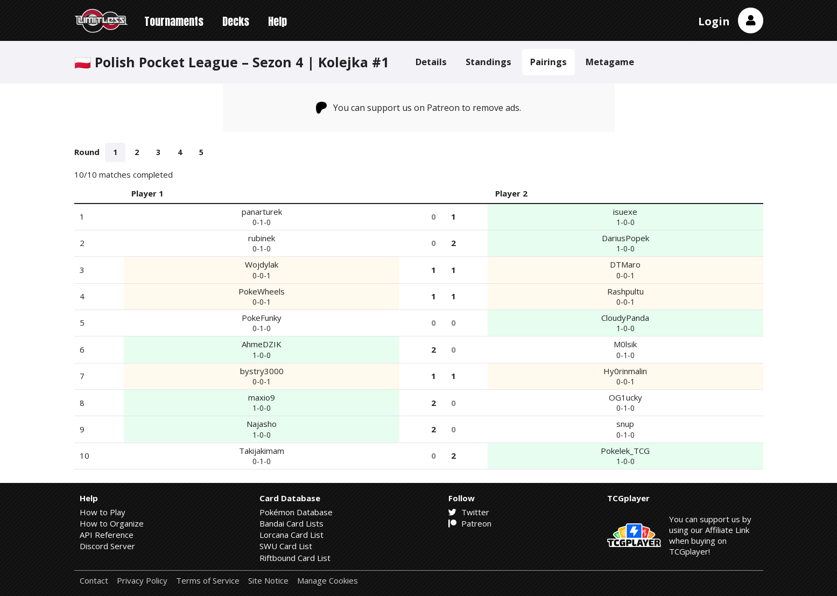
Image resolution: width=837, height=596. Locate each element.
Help (277, 21)
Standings (488, 61)
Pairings (548, 61)
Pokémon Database (296, 512)
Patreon (469, 523)
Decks (235, 21)
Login (714, 21)
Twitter (468, 512)
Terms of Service (208, 580)
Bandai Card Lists (291, 523)
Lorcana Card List (291, 534)
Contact (94, 580)
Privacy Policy (142, 580)
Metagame (610, 61)
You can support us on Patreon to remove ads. (418, 108)
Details (431, 61)
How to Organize (112, 523)
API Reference (106, 534)
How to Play (102, 512)
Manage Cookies (327, 580)
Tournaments (173, 21)
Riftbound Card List (294, 557)
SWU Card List (285, 546)
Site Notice (268, 580)
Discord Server (107, 546)
